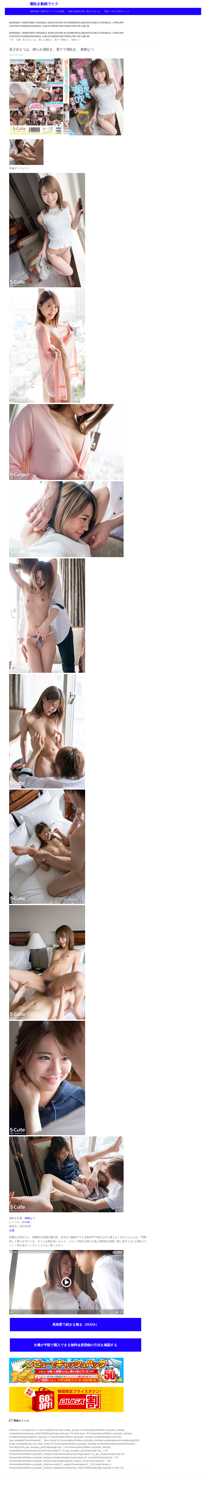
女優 (11, 1230)
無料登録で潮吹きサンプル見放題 (47, 11)
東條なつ (30, 1218)
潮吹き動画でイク (44, 4)
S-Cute (26, 1222)
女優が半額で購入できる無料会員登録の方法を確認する (75, 1345)
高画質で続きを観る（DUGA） (75, 1324)
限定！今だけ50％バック (117, 11)
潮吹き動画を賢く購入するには (84, 11)
